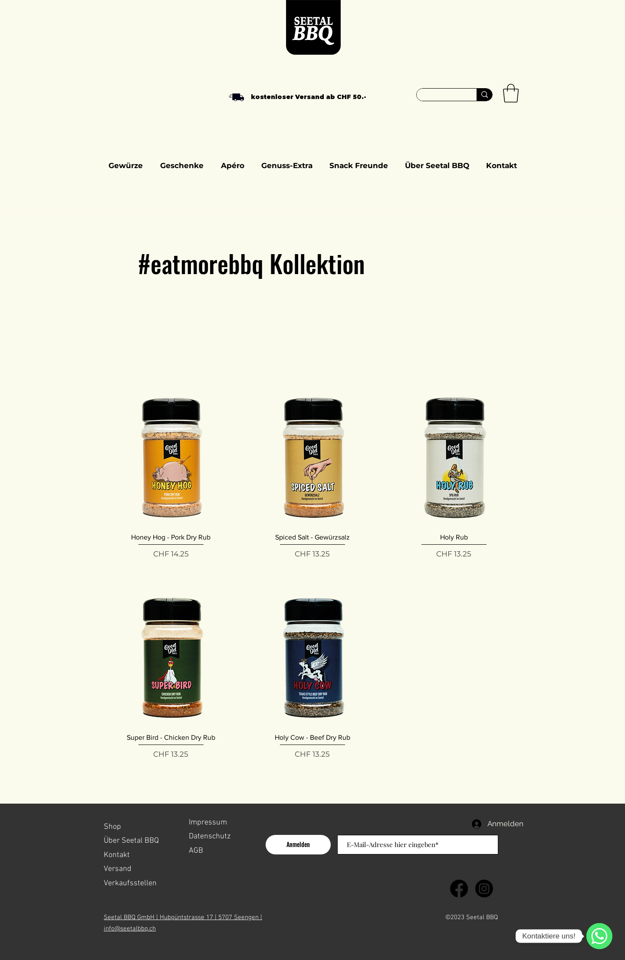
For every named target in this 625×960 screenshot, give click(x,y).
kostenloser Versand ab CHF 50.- (308, 97)
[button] (511, 93)
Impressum (208, 822)
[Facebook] (459, 888)
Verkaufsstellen (131, 883)
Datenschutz (209, 836)
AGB (196, 850)
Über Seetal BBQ (131, 840)
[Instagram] (484, 888)
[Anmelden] (298, 844)
